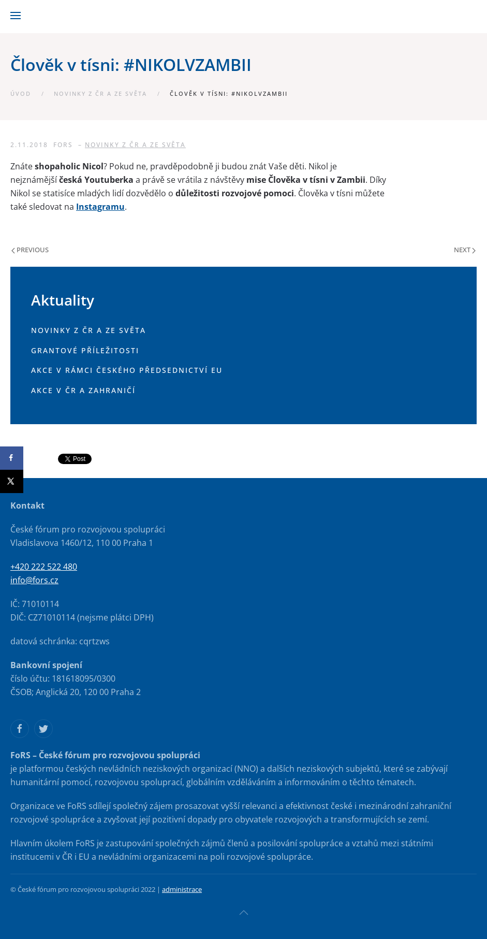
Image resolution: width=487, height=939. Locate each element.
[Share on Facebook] (11, 458)
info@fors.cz (34, 580)
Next (465, 249)
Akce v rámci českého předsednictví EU (127, 370)
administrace (182, 889)
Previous (30, 249)
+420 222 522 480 (43, 566)
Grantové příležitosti (85, 350)
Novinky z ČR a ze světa (100, 93)
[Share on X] (11, 481)
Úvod (20, 93)
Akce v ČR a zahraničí (83, 390)
